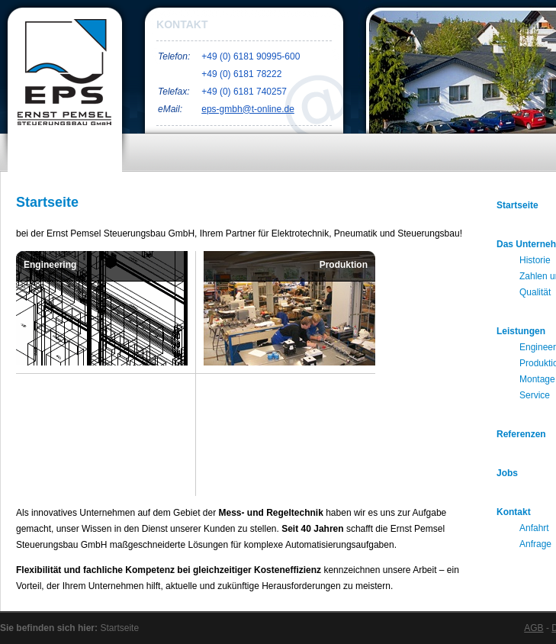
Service (351, 479)
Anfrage (535, 544)
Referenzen (521, 434)
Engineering (50, 264)
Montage (42, 479)
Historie (535, 260)
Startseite (517, 205)
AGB (533, 628)
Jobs (507, 473)
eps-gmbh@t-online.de (247, 109)
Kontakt (514, 512)
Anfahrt (534, 528)
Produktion (344, 264)
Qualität (535, 292)
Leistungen (521, 331)
